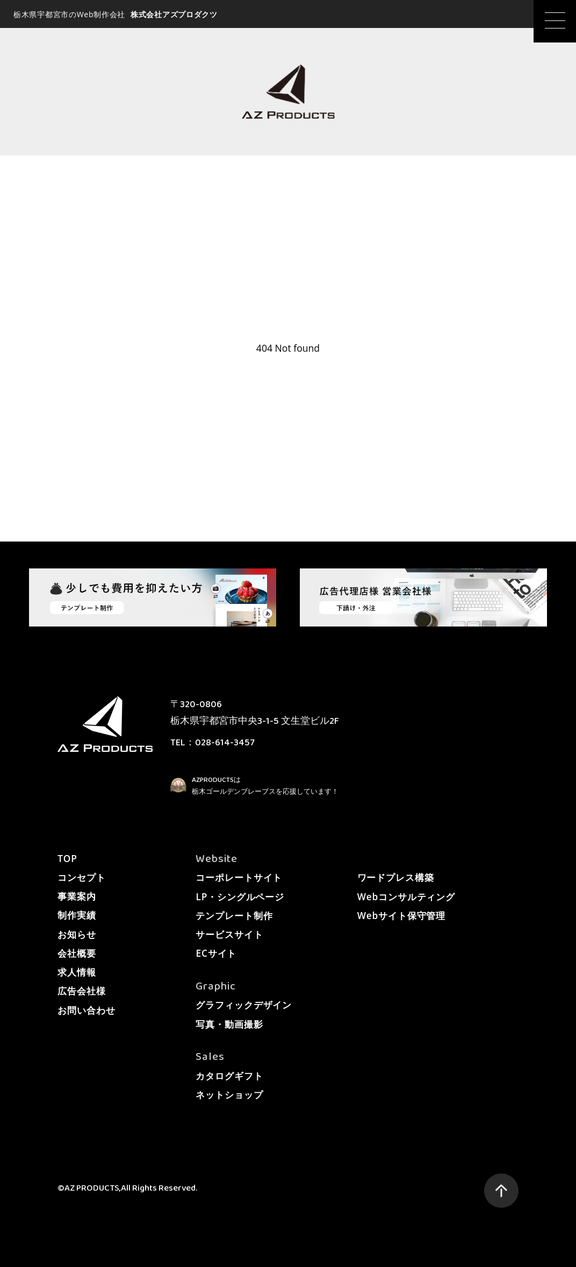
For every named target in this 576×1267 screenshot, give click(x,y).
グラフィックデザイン (244, 1005)
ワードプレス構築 (395, 877)
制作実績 (76, 915)
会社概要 (76, 953)
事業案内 (76, 896)
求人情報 (76, 972)
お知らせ (76, 934)
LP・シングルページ (240, 897)
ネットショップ (229, 1094)
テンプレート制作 (234, 915)
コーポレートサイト (239, 877)
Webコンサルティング (406, 897)
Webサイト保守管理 (401, 915)
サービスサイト (229, 934)
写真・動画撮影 (229, 1024)
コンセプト (81, 877)
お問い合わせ (86, 1010)
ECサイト (216, 953)
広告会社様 (81, 991)
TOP (67, 858)
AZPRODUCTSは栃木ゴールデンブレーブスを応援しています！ (265, 785)
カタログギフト (229, 1076)
